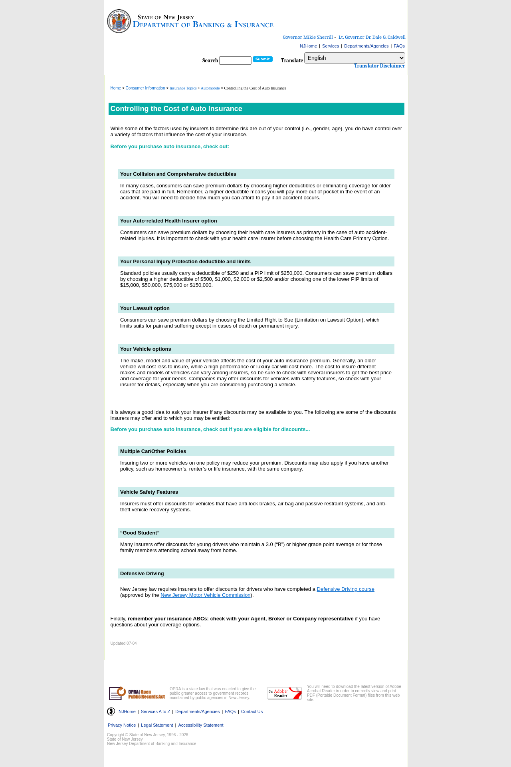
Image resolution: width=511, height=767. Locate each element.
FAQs (399, 46)
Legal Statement (157, 725)
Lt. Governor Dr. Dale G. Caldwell (372, 37)
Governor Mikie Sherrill (308, 37)
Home (116, 88)
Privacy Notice (122, 725)
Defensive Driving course (346, 589)
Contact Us (252, 711)
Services (330, 46)
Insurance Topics (183, 88)
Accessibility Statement (200, 725)
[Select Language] (354, 58)
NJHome (308, 46)
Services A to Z (155, 711)
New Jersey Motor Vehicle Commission (205, 595)
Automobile (210, 88)
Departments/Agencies (366, 46)
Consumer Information (145, 88)
